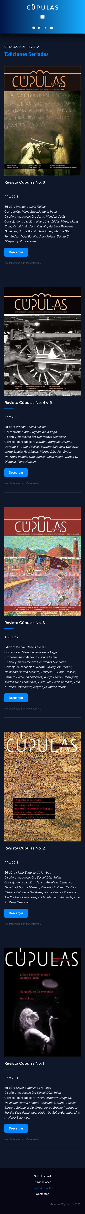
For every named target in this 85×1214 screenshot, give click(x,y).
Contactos (42, 1194)
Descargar (16, 252)
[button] (42, 17)
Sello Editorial (42, 1176)
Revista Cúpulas (43, 1188)
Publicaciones (42, 1182)
